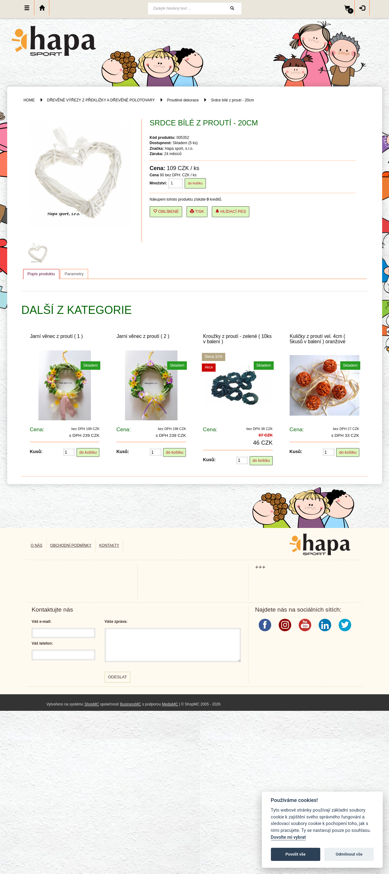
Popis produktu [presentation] (41, 273)
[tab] (41, 274)
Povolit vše (296, 854)
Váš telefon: (42, 643)
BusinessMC (130, 704)
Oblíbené (166, 211)
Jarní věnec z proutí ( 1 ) (56, 336)
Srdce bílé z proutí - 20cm (232, 100)
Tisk (197, 211)
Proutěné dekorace (183, 100)
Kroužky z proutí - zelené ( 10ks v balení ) (237, 339)
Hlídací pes (230, 211)
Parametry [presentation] (74, 273)
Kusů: (36, 451)
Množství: (158, 183)
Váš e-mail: (41, 621)
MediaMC (170, 704)
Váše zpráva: (116, 621)
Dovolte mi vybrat (288, 837)
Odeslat (117, 677)
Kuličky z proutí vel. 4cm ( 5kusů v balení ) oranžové (318, 339)
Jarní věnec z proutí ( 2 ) (143, 336)
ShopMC (91, 704)
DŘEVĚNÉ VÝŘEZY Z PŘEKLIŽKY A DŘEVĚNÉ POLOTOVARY (101, 100)
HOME (29, 100)
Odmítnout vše (349, 854)
